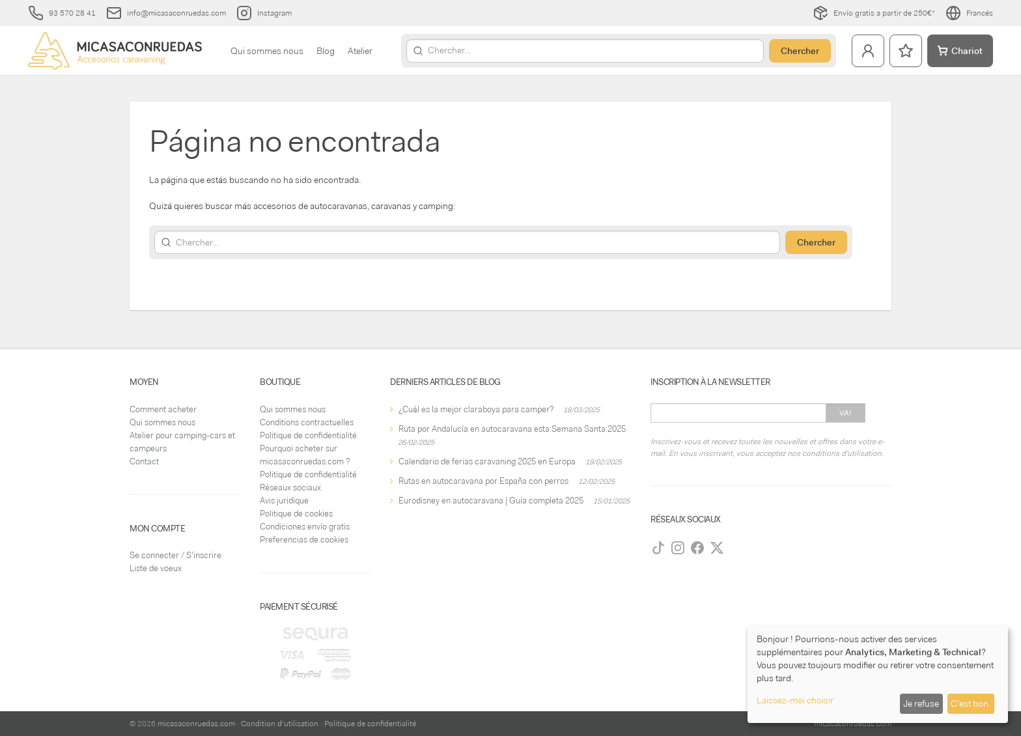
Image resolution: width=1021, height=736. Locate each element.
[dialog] (878, 674)
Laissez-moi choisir (795, 700)
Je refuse (921, 703)
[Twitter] (717, 548)
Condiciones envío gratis (305, 526)
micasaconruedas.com (196, 723)
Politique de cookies (296, 513)
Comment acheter (163, 409)
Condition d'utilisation (279, 723)
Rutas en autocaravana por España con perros (483, 481)
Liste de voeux (156, 568)
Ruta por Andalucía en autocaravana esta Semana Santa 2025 (512, 428)
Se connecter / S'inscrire (175, 555)
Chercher (800, 51)
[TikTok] (658, 548)
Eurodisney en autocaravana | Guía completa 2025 (491, 500)
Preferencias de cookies (304, 539)
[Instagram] (678, 548)
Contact (144, 461)
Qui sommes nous (267, 51)
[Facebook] (697, 548)
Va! (845, 413)
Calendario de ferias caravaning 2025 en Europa (487, 461)
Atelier (360, 51)
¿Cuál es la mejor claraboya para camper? (476, 409)
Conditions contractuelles (307, 422)
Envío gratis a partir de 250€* (874, 13)
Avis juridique (284, 500)
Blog (325, 51)
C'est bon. (970, 703)
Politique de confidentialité (308, 435)
